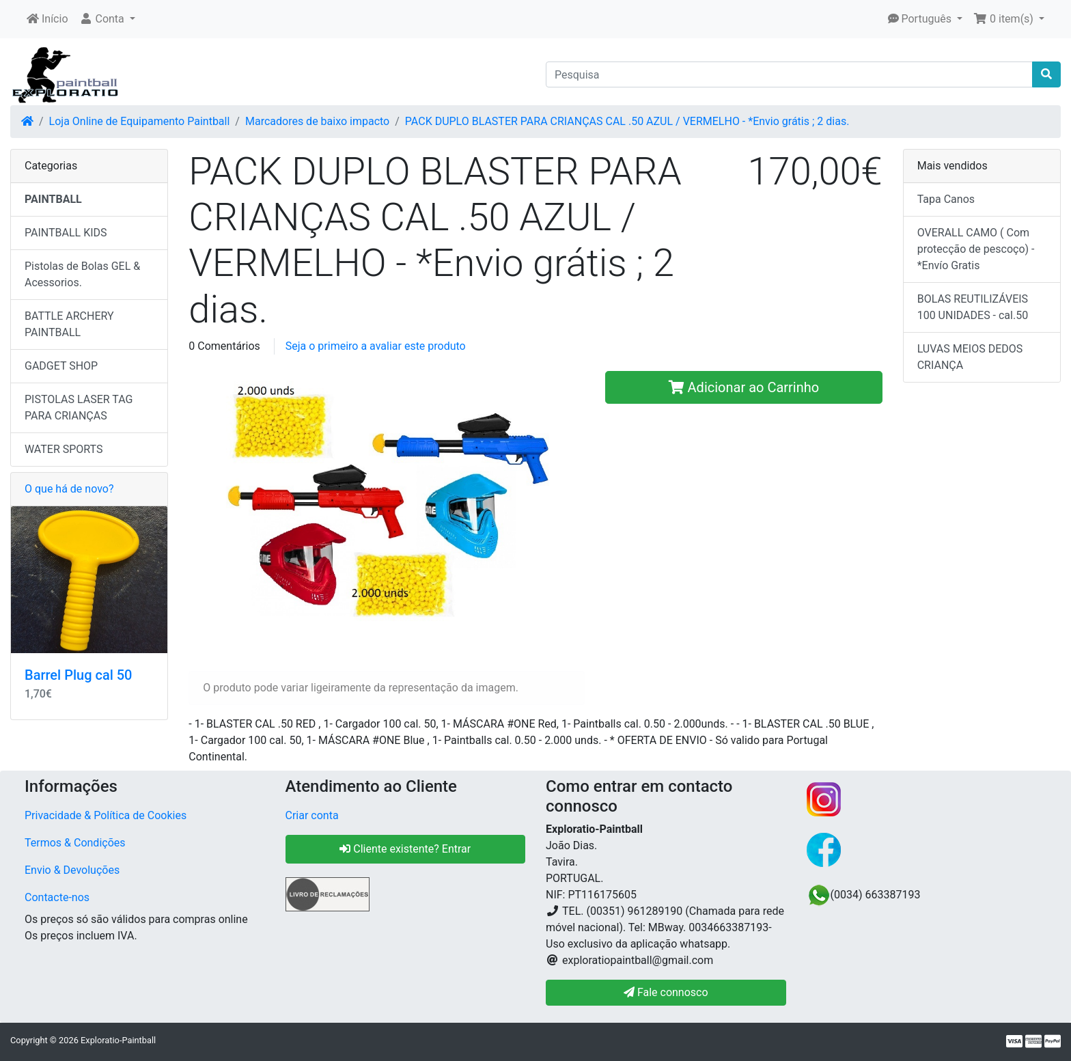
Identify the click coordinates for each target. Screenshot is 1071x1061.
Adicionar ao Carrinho (744, 387)
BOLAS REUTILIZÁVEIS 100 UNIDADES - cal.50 (972, 307)
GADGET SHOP (61, 365)
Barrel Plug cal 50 (78, 675)
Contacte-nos (57, 897)
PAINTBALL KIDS (66, 232)
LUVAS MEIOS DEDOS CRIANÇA (970, 357)
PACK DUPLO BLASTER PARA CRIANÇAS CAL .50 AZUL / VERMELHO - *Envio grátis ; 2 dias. (627, 121)
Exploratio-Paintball (118, 1040)
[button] (107, 19)
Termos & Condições (75, 842)
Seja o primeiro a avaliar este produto (376, 346)
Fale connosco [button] (666, 992)
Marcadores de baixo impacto (317, 121)
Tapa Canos (946, 199)
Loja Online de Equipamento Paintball (139, 121)
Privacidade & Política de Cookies (105, 815)
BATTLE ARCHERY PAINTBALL (69, 324)
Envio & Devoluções (72, 870)
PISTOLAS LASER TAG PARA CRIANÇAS (79, 407)
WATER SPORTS (64, 449)
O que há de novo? (69, 488)
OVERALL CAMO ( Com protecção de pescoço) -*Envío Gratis (976, 249)
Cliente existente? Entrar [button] (405, 848)
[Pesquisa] (789, 74)
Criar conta (312, 815)
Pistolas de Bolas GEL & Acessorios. (82, 274)
